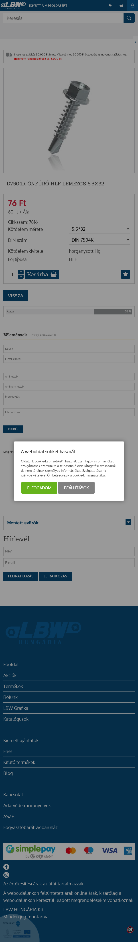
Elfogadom (39, 487)
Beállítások (76, 487)
